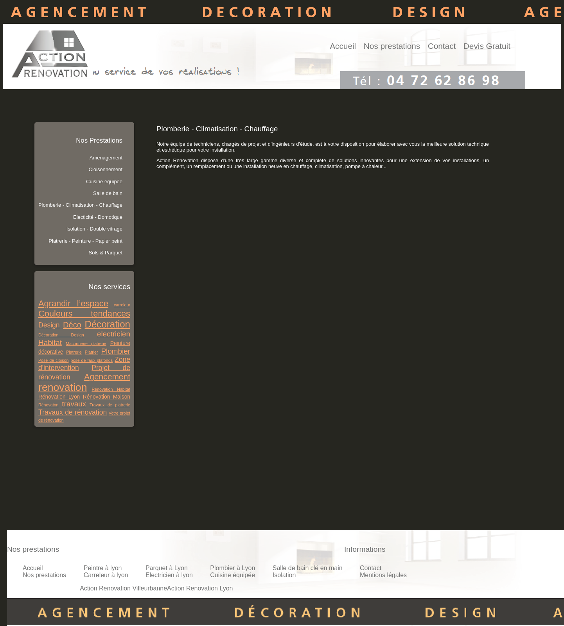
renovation (62, 387)
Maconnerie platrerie (86, 343)
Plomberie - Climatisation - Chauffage (80, 205)
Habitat (50, 342)
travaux (74, 404)
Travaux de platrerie (110, 404)
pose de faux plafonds (91, 360)
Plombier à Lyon (232, 568)
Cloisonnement (105, 169)
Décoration (107, 324)
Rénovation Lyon (59, 397)
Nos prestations (392, 45)
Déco (72, 324)
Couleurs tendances (84, 313)
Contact (442, 45)
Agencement (107, 376)
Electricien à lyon (169, 575)
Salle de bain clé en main (308, 568)
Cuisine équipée (104, 181)
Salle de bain (107, 193)
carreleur (122, 304)
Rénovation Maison (106, 397)
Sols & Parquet (105, 253)
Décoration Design (61, 335)
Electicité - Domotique (97, 217)
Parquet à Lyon (166, 568)
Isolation (284, 575)
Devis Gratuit (486, 45)
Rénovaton (48, 404)
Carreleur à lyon (106, 575)
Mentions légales (383, 575)
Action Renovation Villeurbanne (123, 588)
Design (49, 325)
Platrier (91, 352)
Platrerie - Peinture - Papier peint (85, 241)
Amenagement (106, 158)
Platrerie (74, 352)
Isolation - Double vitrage (94, 229)
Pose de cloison (53, 360)
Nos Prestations (99, 140)
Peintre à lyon (103, 568)
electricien (113, 334)
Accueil (343, 45)
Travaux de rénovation (72, 412)
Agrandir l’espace (73, 303)
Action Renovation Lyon (200, 588)
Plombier (115, 351)
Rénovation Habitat (111, 389)
